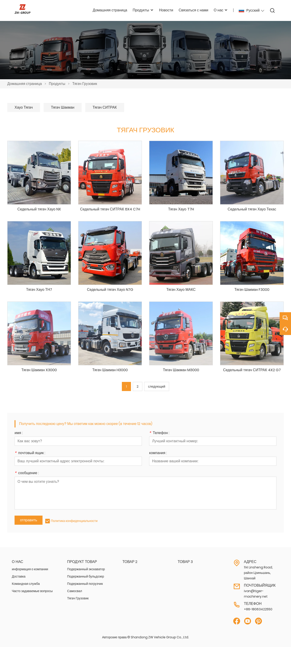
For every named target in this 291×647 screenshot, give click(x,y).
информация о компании (30, 569)
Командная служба (26, 583)
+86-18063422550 (258, 609)
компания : (158, 453)
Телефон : (159, 433)
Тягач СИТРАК (105, 107)
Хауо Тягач (24, 107)
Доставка (18, 576)
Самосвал (74, 591)
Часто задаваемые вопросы (32, 591)
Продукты (57, 83)
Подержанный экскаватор (86, 569)
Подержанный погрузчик (85, 583)
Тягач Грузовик (84, 83)
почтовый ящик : (30, 453)
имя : (19, 433)
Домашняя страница (24, 83)
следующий (156, 386)
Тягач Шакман (62, 107)
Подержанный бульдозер (85, 576)
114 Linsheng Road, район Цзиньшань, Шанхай (258, 573)
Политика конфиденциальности (74, 521)
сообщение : (27, 473)
